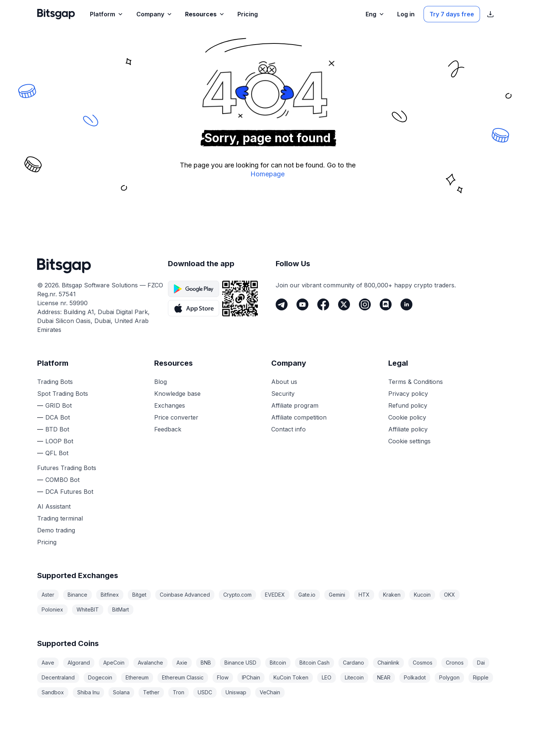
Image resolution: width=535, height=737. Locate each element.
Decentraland (58, 677)
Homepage (267, 174)
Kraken (392, 594)
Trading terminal (60, 518)
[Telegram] (282, 304)
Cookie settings (409, 441)
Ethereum (137, 677)
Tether (151, 692)
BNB (206, 662)
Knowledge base (177, 393)
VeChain (270, 692)
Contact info (288, 429)
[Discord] (386, 304)
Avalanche (150, 662)
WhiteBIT (88, 609)
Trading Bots (55, 381)
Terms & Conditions (415, 381)
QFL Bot (56, 453)
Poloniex (52, 609)
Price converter (176, 417)
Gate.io (306, 594)
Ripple (481, 677)
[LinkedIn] (406, 304)
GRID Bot (58, 405)
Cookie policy (407, 417)
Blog (160, 381)
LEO (326, 677)
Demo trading (56, 530)
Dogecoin (100, 677)
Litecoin (354, 677)
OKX (449, 594)
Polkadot (415, 677)
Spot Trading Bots (62, 393)
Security (283, 393)
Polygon (449, 677)
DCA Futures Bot (69, 491)
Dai (481, 662)
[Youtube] (302, 304)
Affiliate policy (408, 429)
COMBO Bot (62, 479)
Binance (77, 594)
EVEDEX (275, 594)
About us (284, 381)
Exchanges (169, 405)
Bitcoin (278, 662)
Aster (48, 594)
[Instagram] (365, 304)
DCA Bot (57, 417)
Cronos (455, 662)
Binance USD (240, 662)
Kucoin (422, 594)
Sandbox (53, 692)
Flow (222, 677)
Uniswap (236, 692)
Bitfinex (110, 594)
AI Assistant (54, 506)
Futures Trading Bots (66, 468)
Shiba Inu (88, 692)
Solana (121, 692)
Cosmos (422, 662)
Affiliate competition (299, 417)
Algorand (79, 662)
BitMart (120, 609)
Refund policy (407, 405)
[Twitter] (344, 304)
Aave (48, 662)
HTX (364, 594)
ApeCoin (113, 662)
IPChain (251, 677)
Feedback (167, 429)
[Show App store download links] (490, 14)
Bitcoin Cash (314, 662)
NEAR (383, 677)
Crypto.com (237, 594)
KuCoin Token (290, 677)
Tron (178, 692)
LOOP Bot (59, 441)
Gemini (337, 594)
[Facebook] (323, 304)
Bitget (139, 594)
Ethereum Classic (183, 677)
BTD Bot (57, 429)
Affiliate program (294, 405)
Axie (181, 662)
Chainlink (388, 662)
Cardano (353, 662)
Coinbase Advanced (185, 594)
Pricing (46, 542)
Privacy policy (408, 393)
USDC (205, 692)
